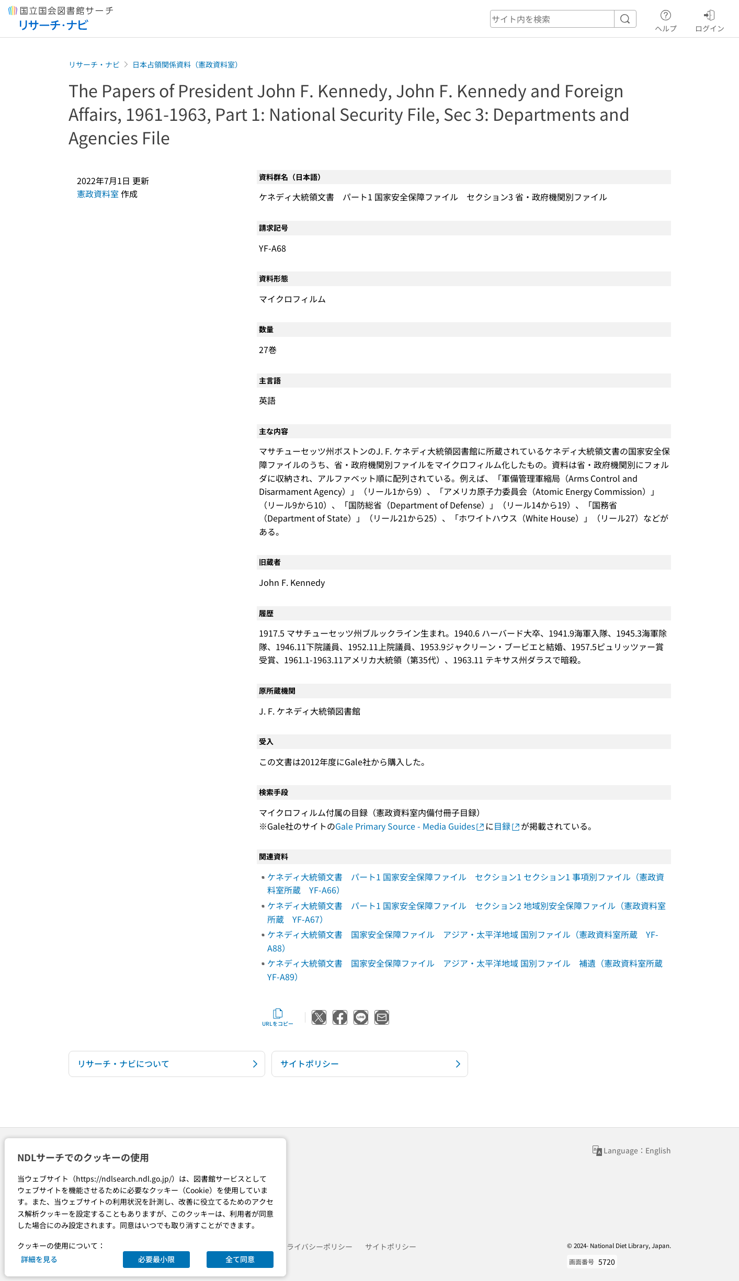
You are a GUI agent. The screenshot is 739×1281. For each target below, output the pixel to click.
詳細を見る (39, 1259)
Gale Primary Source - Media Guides (410, 826)
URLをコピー (277, 1017)
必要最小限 (156, 1259)
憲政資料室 (98, 193)
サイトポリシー (390, 1246)
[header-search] (563, 19)
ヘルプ (666, 19)
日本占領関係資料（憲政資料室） (187, 64)
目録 (507, 826)
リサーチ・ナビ (94, 64)
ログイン (709, 19)
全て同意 (240, 1259)
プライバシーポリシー (316, 1246)
